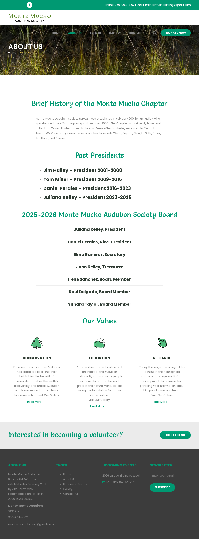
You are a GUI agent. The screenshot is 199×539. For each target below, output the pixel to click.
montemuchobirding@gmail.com (168, 5)
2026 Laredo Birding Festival (121, 476)
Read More (35, 402)
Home (56, 33)
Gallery (115, 33)
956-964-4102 (124, 5)
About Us (75, 33)
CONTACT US (175, 435)
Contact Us (71, 494)
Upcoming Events (75, 484)
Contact (136, 33)
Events (95, 33)
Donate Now (176, 33)
